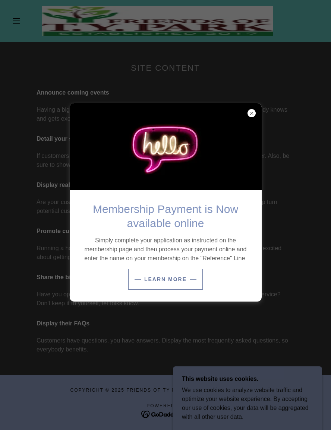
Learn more (165, 279)
